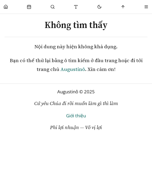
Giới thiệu (76, 116)
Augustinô (72, 69)
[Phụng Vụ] (29, 7)
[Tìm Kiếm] (52, 7)
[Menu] (146, 7)
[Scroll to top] (123, 7)
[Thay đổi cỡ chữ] (76, 7)
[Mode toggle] (99, 7)
